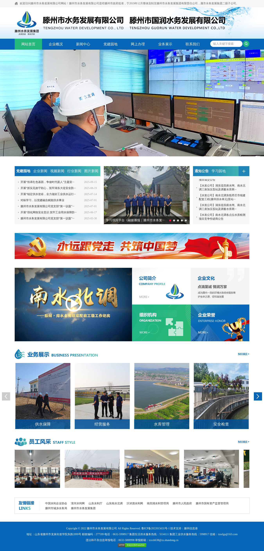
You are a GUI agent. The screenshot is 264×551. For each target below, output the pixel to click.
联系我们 (193, 44)
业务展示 (165, 44)
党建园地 (110, 44)
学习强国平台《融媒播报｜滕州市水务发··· (135, 220)
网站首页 (28, 44)
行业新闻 (74, 171)
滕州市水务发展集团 (83, 508)
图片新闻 (91, 171)
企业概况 (56, 44)
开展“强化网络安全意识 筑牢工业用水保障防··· (48, 212)
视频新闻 (57, 171)
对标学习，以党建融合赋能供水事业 (42, 200)
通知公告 (202, 171)
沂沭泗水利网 (135, 503)
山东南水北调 (114, 503)
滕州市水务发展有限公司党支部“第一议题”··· (47, 206)
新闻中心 (83, 44)
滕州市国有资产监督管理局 (212, 503)
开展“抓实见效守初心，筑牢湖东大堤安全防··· (48, 188)
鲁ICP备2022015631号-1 (155, 528)
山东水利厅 (95, 503)
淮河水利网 (78, 503)
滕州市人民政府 (182, 503)
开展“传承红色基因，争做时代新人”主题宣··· (47, 182)
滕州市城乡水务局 (56, 508)
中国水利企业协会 (56, 503)
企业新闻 (40, 171)
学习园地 (219, 171)
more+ (243, 354)
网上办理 (138, 44)
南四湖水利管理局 (158, 503)
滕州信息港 (191, 528)
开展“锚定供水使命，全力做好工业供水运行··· (48, 194)
